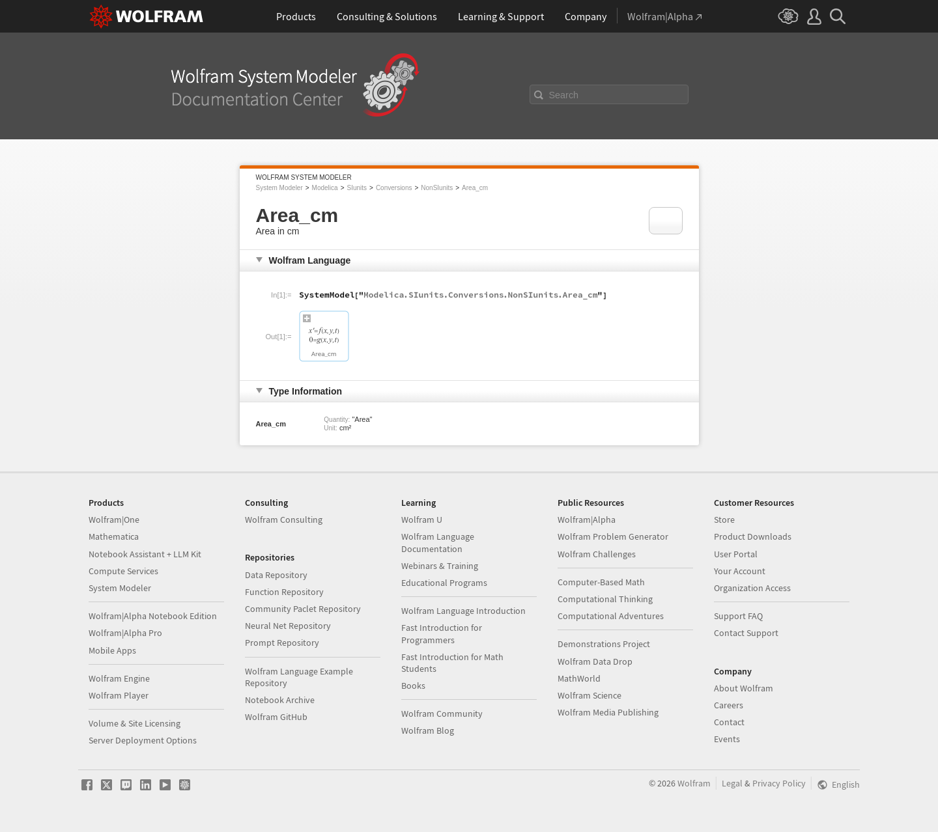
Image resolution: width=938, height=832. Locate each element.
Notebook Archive (280, 700)
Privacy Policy (779, 783)
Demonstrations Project (604, 644)
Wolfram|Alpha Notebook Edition (153, 616)
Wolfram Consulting (283, 519)
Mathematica (114, 536)
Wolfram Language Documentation (437, 542)
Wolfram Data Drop (595, 661)
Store (724, 519)
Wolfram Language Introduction (463, 611)
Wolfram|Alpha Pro (125, 633)
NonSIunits (437, 187)
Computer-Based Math (601, 582)
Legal (732, 783)
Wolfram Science (589, 695)
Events (727, 739)
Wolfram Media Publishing (608, 712)
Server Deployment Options (143, 740)
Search (564, 95)
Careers (728, 705)
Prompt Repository (282, 642)
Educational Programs (444, 583)
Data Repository (276, 575)
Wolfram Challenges (597, 554)
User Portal (736, 554)
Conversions (394, 187)
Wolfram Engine (119, 678)
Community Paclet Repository (303, 609)
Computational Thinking (605, 599)
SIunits (357, 187)
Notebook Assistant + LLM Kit (145, 554)
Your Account (739, 571)
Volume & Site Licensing (134, 723)
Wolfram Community (442, 713)
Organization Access (752, 588)
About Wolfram (743, 688)
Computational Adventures (611, 616)
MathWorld (579, 678)
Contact (729, 722)
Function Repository (284, 592)
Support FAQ (738, 616)
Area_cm (475, 187)
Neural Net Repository (288, 625)
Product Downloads (752, 536)
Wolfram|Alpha (587, 519)
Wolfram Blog (427, 730)
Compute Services (123, 571)
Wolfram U (421, 519)
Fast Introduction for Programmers (441, 633)
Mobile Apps (112, 650)
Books (413, 685)
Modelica (325, 187)
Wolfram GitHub (276, 717)
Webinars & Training (439, 566)
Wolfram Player (119, 695)
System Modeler (279, 187)
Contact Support (746, 633)
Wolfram (694, 783)
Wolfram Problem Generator (613, 536)
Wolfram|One (114, 519)
